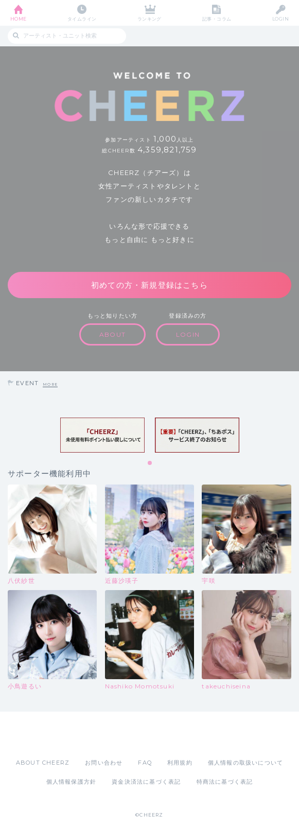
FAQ (145, 762)
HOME (18, 19)
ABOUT (112, 334)
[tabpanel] (102, 435)
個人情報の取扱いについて (245, 762)
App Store (121, 734)
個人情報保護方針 (71, 781)
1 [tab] (150, 463)
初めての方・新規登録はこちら (149, 285)
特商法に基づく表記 (225, 781)
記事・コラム (217, 19)
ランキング (149, 19)
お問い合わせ (103, 762)
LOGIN (280, 19)
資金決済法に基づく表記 (146, 781)
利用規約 (179, 762)
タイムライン (82, 19)
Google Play (176, 734)
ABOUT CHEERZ (42, 762)
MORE (50, 384)
